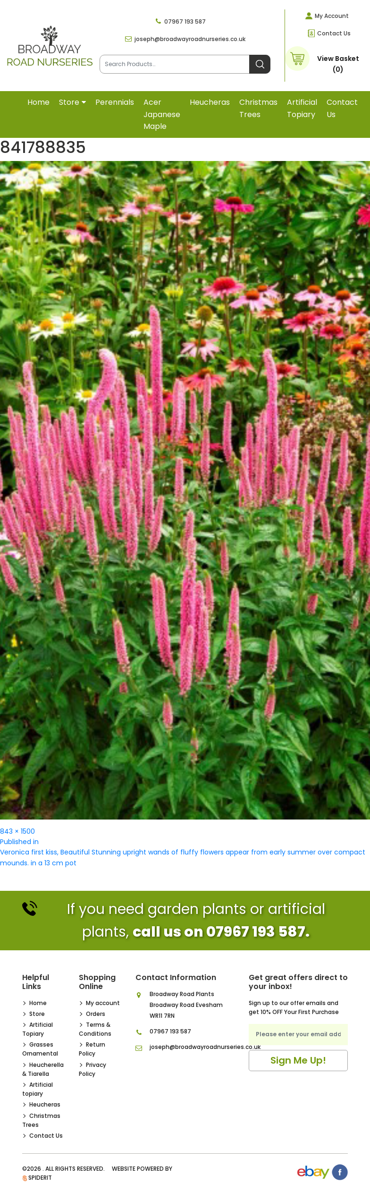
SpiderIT (40, 1178)
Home (38, 102)
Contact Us (334, 33)
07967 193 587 (185, 21)
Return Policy (92, 1048)
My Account (332, 16)
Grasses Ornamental (40, 1048)
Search (259, 64)
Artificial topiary (302, 108)
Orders (95, 1014)
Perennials (114, 102)
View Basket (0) (338, 64)
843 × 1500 (17, 831)
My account (103, 1003)
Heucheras (210, 102)
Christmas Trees (258, 108)
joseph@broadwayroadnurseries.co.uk (190, 39)
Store (69, 102)
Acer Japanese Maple (161, 114)
